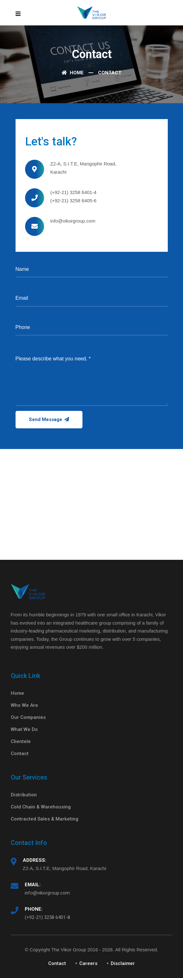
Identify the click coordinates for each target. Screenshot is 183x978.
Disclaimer (123, 963)
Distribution (24, 795)
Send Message (49, 419)
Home (73, 73)
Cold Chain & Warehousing (41, 807)
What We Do (24, 729)
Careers (88, 963)
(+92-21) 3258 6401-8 (47, 917)
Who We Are (24, 705)
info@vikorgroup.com (47, 893)
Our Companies (28, 717)
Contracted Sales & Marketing (44, 819)
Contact (20, 753)
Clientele (21, 741)
